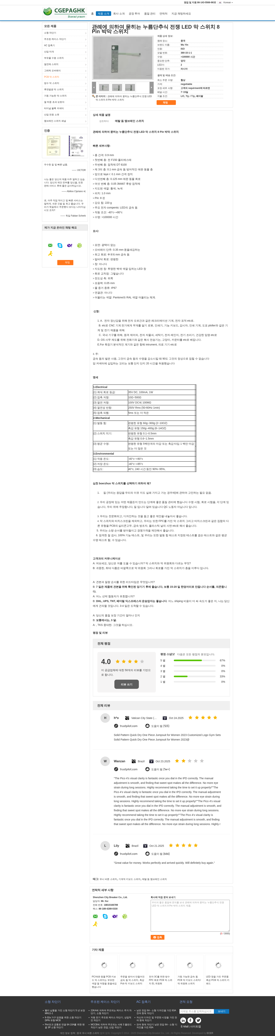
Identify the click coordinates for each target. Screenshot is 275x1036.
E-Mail (184, 1026)
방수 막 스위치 (51, 83)
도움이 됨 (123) (160, 726)
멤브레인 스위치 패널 (55, 121)
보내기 (221, 1011)
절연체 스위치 (51, 64)
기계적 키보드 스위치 (130, 879)
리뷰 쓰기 (126, 684)
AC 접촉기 (49, 45)
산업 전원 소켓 (51, 114)
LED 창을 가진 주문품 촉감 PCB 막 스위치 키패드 (217, 980)
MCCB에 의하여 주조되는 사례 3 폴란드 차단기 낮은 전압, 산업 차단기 (111, 1026)
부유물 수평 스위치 (54, 58)
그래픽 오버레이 (52, 70)
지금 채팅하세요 (181, 13)
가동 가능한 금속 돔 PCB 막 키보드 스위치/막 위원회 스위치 (189, 980)
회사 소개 (119, 13)
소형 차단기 (50, 32)
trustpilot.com (129, 726)
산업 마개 (49, 51)
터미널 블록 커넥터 (54, 108)
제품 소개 (103, 13)
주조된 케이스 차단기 (55, 39)
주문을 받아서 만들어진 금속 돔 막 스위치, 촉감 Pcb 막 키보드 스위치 (132, 980)
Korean (228, 2)
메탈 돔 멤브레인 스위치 (154, 879)
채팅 (168, 103)
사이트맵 (195, 1026)
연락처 (163, 13)
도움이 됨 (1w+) (160, 769)
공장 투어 (134, 13)
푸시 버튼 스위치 (108, 879)
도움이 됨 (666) (160, 854)
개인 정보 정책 (67, 1033)
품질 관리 (150, 13)
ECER (210, 1033)
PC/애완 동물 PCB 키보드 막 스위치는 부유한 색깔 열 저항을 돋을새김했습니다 (104, 981)
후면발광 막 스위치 (54, 89)
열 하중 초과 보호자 (54, 102)
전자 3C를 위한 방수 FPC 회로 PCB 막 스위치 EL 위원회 (160, 980)
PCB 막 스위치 (51, 77)
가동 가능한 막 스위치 (55, 95)
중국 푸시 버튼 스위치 (88, 1033)
